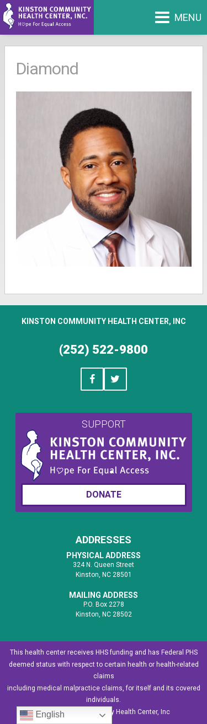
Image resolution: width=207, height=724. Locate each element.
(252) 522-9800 (103, 349)
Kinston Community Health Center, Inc (104, 321)
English (42, 715)
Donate (103, 494)
